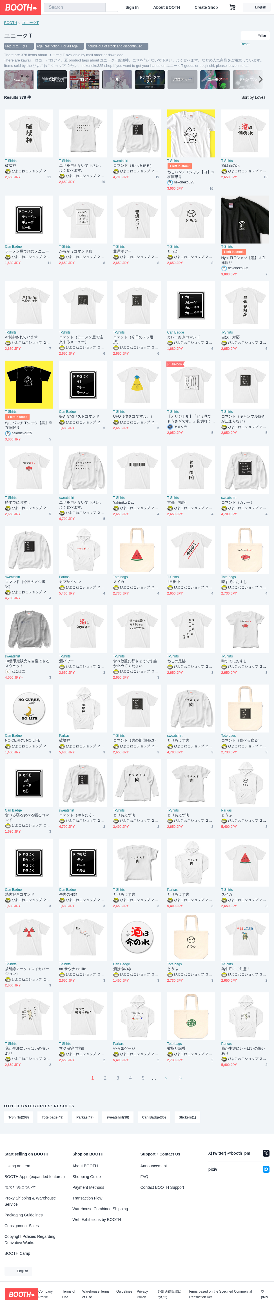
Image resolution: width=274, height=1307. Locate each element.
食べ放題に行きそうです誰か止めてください (135, 663)
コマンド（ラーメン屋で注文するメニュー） (81, 339)
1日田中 (174, 582)
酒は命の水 (230, 165)
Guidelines (124, 1291)
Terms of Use (68, 1294)
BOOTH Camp (17, 1253)
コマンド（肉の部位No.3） (135, 740)
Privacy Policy (142, 1294)
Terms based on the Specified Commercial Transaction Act (220, 1294)
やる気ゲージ (124, 1048)
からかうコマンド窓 (75, 251)
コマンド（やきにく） (77, 815)
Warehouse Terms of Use (96, 1294)
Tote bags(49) (52, 1117)
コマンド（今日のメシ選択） (133, 339)
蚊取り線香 (176, 1048)
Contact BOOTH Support (162, 1187)
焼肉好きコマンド (20, 894)
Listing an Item (17, 1166)
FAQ (144, 1176)
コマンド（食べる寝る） (133, 165)
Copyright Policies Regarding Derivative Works (30, 1239)
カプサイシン (70, 582)
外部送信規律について (169, 1294)
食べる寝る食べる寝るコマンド (27, 817)
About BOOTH (166, 7)
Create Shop (206, 7)
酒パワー (66, 661)
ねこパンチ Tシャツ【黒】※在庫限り (29, 425)
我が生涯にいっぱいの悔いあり (27, 1050)
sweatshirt (120, 161)
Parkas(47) (84, 1117)
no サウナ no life (72, 969)
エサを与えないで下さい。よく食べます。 (81, 167)
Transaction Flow (87, 1198)
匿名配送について (20, 1187)
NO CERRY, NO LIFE (23, 740)
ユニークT (30, 23)
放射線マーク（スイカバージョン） (27, 971)
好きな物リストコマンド (79, 416)
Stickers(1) (187, 1117)
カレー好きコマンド (184, 337)
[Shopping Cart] (232, 7)
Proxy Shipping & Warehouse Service (30, 1201)
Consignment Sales (22, 1225)
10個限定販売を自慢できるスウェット (27, 663)
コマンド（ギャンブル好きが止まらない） (243, 418)
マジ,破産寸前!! (71, 1048)
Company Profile (45, 1294)
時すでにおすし (18, 502)
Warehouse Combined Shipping (100, 1209)
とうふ (172, 251)
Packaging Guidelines (24, 1215)
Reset (245, 44)
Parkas (64, 577)
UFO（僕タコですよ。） (133, 416)
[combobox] (75, 7)
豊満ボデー (122, 251)
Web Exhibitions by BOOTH (96, 1219)
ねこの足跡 (176, 661)
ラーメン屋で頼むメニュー (27, 251)
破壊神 (10, 165)
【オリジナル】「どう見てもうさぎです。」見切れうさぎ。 (189, 419)
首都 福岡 (176, 502)
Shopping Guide (86, 1176)
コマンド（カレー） (238, 502)
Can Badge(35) (154, 1117)
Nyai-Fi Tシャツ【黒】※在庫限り (243, 260)
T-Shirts (11, 161)
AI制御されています (21, 337)
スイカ (118, 582)
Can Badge (13, 246)
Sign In (132, 7)
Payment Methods (88, 1187)
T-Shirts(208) (18, 1117)
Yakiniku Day (124, 502)
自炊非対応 (230, 337)
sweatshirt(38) (117, 1117)
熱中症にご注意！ (236, 969)
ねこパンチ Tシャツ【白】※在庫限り (191, 174)
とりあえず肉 (178, 740)
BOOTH (10, 23)
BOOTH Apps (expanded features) (35, 1176)
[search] (100, 8)
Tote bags (120, 577)
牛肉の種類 (68, 894)
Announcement (154, 1166)
